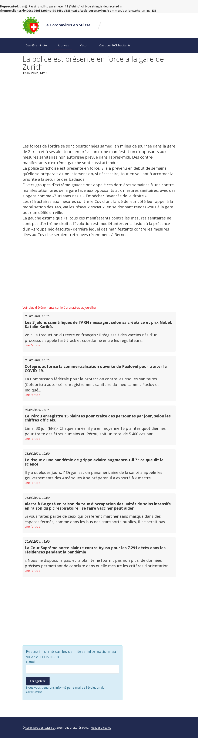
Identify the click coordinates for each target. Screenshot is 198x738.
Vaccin (84, 45)
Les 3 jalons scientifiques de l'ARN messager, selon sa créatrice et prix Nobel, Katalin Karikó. (98, 324)
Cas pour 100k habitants (115, 45)
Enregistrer (38, 681)
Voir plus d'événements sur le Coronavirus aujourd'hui (59, 307)
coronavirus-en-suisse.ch (40, 727)
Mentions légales (101, 727)
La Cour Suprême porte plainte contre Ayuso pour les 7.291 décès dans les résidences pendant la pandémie (95, 550)
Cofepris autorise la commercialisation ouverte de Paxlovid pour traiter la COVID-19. (96, 368)
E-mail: (31, 662)
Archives (63, 45)
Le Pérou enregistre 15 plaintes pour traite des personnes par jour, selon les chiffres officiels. (98, 418)
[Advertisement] (99, 109)
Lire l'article (32, 345)
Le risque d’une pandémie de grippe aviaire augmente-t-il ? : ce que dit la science (94, 462)
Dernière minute (36, 45)
